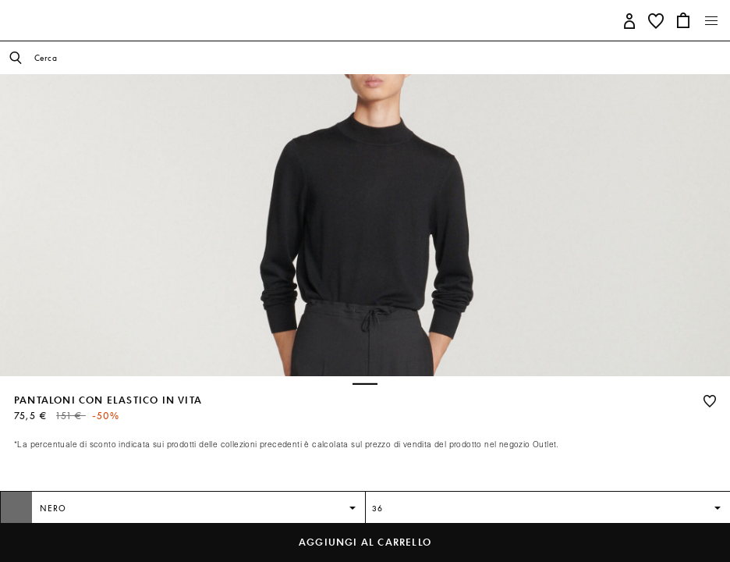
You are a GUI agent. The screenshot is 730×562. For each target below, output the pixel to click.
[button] (630, 20)
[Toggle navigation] (712, 21)
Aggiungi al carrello (365, 542)
